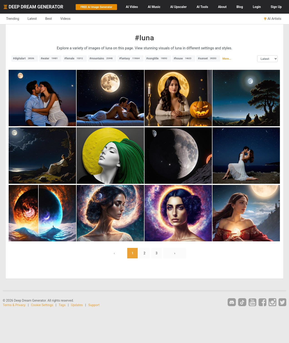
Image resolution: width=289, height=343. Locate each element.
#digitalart (24, 58)
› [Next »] (174, 253)
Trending (12, 19)
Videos (65, 19)
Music (154, 7)
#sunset (208, 58)
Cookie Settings (42, 305)
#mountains (102, 58)
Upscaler (178, 7)
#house (184, 58)
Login (257, 7)
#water (50, 58)
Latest (32, 19)
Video (132, 7)
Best (48, 19)
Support (94, 305)
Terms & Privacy (14, 305)
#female (74, 58)
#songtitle (157, 58)
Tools (202, 7)
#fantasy (130, 58)
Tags (62, 305)
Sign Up (276, 7)
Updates (77, 305)
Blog (240, 7)
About (222, 7)
